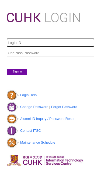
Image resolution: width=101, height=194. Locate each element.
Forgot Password (64, 107)
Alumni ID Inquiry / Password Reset (47, 119)
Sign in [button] (17, 71)
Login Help (28, 95)
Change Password (34, 107)
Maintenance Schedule (37, 142)
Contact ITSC (30, 131)
